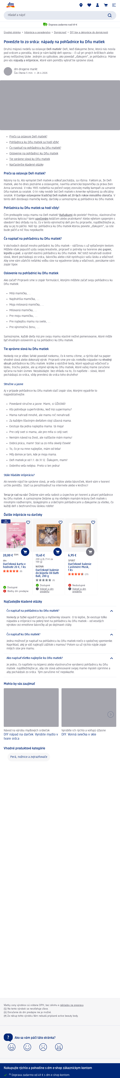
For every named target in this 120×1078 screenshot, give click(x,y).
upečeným (41, 218)
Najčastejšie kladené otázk (25, 164)
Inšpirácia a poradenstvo (37, 32)
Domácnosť (60, 32)
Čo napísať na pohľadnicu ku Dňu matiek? (35, 147)
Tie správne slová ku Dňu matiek (29, 159)
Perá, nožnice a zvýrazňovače (28, 757)
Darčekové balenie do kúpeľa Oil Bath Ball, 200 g (47, 573)
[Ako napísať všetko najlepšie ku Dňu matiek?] (60, 658)
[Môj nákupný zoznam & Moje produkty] (89, 5)
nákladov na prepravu (71, 1005)
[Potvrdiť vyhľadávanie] (109, 15)
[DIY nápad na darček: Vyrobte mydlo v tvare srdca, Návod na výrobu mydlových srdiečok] (31, 714)
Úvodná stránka (12, 32)
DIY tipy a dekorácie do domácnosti (89, 32)
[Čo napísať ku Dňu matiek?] (60, 634)
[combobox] (60, 15)
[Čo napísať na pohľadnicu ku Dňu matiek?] (60, 611)
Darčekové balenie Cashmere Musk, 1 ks (79, 567)
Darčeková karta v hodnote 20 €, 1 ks (14, 566)
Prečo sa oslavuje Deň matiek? (28, 136)
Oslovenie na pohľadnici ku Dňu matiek (33, 153)
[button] (114, 5)
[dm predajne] (81, 5)
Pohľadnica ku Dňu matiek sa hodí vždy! (34, 142)
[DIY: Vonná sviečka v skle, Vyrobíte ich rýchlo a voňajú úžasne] (89, 714)
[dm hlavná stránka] (10, 5)
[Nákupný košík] (106, 5)
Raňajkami (66, 215)
